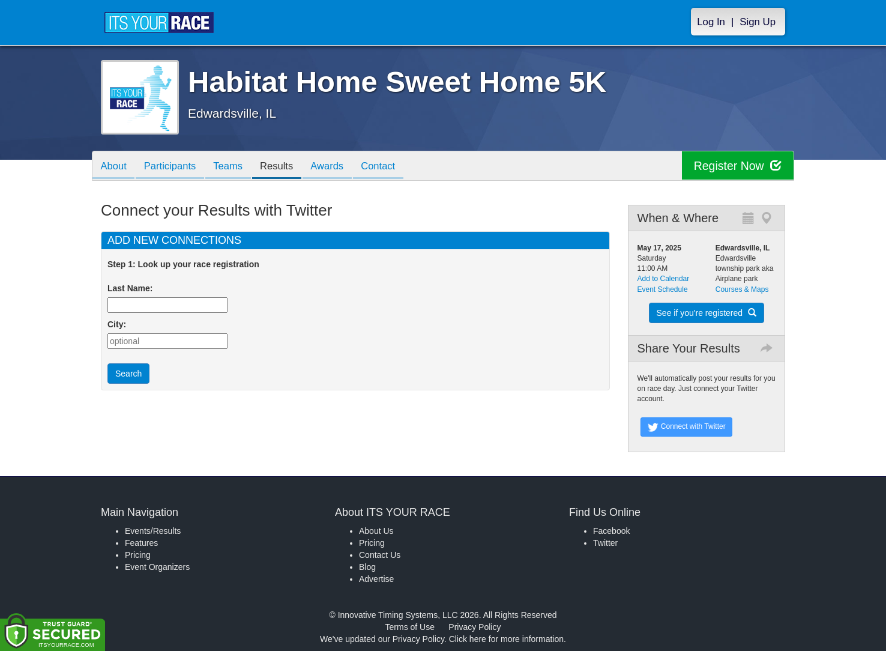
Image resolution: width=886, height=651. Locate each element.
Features (141, 543)
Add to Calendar (663, 278)
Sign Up (758, 22)
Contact (390, 166)
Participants (173, 166)
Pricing (138, 555)
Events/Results (153, 531)
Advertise (376, 579)
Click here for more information (506, 639)
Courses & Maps (742, 289)
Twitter (605, 543)
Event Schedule (662, 289)
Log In (711, 22)
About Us (376, 531)
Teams (234, 166)
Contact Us (379, 555)
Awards (337, 166)
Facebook (611, 531)
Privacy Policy (474, 627)
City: (116, 324)
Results (284, 166)
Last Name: (132, 288)
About (114, 166)
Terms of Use (410, 627)
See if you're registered (706, 313)
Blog (367, 567)
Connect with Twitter (686, 427)
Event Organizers (157, 567)
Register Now (736, 166)
